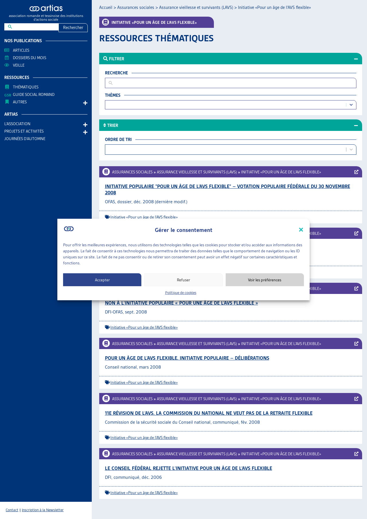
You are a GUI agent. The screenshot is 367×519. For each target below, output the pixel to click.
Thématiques (25, 87)
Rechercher (73, 27)
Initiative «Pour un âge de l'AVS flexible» (144, 217)
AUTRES (21, 102)
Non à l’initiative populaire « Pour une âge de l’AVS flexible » (181, 303)
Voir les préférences (264, 280)
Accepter (102, 280)
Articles (21, 50)
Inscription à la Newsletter (43, 510)
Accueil (105, 7)
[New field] (35, 27)
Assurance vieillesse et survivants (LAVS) (196, 7)
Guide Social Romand (33, 94)
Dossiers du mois (29, 57)
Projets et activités (25, 131)
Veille (18, 65)
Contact (12, 510)
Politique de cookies (180, 293)
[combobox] (226, 104)
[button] (301, 230)
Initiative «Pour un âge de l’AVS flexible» (281, 172)
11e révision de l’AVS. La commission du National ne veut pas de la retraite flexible (209, 413)
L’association (18, 124)
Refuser (183, 280)
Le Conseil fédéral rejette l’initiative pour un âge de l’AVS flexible (188, 468)
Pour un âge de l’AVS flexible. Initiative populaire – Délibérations (187, 358)
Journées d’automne (24, 138)
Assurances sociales (135, 7)
